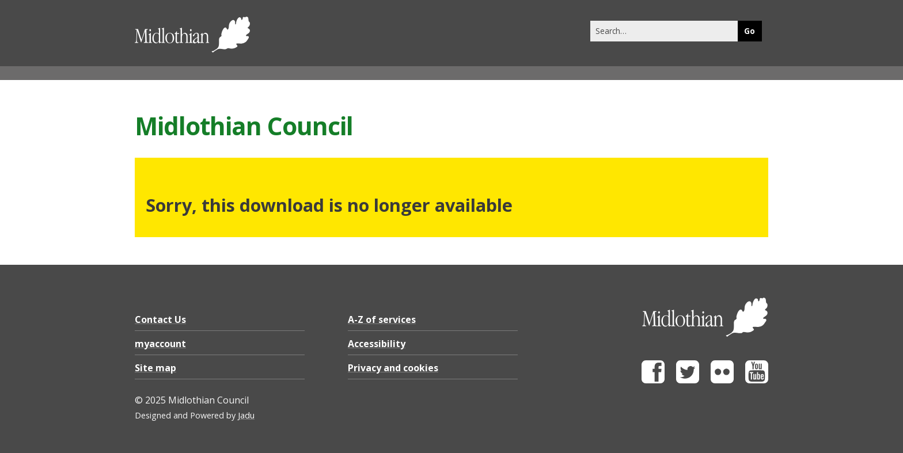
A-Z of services (382, 319)
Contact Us (160, 319)
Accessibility (376, 343)
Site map (155, 367)
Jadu (246, 415)
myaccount (160, 343)
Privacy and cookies (393, 367)
